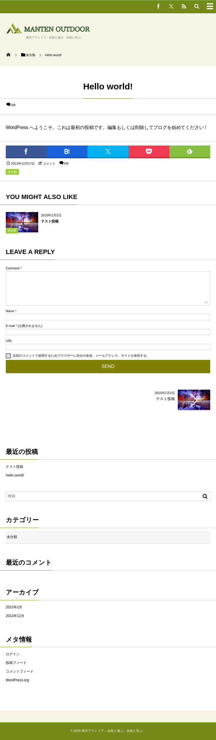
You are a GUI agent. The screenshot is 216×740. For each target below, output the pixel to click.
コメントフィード (20, 671)
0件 (13, 105)
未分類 (12, 172)
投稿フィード (16, 663)
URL (9, 341)
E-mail (10, 325)
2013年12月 (15, 616)
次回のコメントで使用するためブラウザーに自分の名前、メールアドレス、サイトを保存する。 (81, 355)
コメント (49, 163)
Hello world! (15, 475)
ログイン (13, 654)
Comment (13, 268)
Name (10, 311)
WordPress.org (17, 680)
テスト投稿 (49, 221)
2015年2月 (14, 607)
